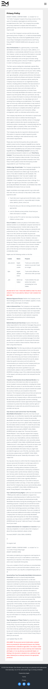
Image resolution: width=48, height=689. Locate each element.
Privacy (24, 680)
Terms (24, 677)
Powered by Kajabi (24, 673)
